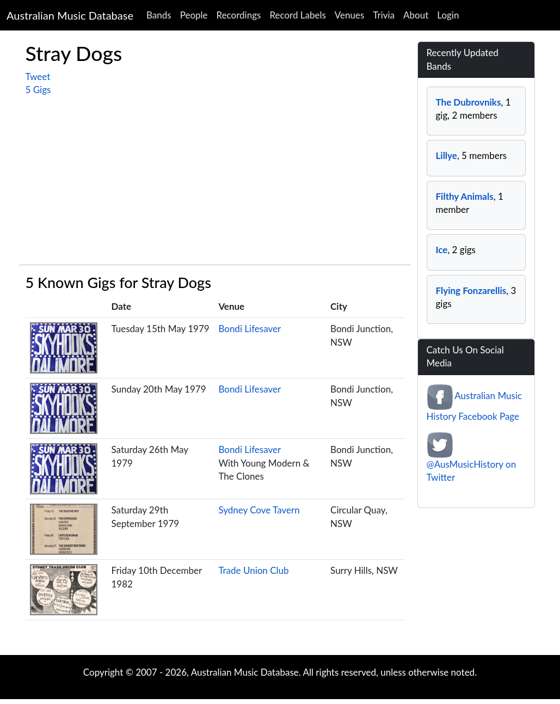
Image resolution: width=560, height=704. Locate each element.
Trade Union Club (253, 570)
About (415, 15)
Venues (350, 15)
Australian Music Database (70, 15)
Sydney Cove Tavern (258, 510)
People (194, 15)
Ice (442, 249)
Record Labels (297, 15)
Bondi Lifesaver (249, 328)
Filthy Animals (465, 196)
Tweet (38, 76)
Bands (158, 15)
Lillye (446, 155)
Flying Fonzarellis (471, 290)
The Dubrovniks (468, 102)
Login (448, 15)
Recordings (239, 15)
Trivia (384, 15)
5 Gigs (38, 89)
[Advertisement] (215, 178)
